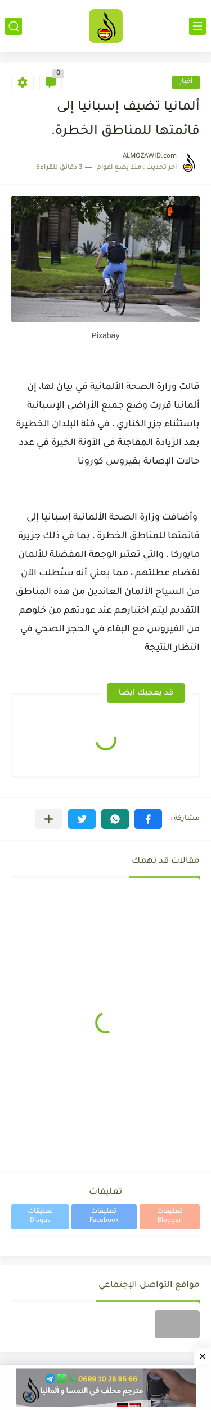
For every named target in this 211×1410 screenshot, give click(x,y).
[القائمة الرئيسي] (197, 26)
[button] (148, 819)
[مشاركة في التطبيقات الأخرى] (48, 819)
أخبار (185, 82)
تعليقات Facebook (104, 1216)
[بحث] (13, 26)
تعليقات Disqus (40, 1216)
